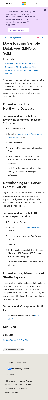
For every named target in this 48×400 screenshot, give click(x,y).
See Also (8, 73)
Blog (7, 384)
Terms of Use (10, 388)
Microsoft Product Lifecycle (19, 16)
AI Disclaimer (10, 381)
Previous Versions (25, 381)
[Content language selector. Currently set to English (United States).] (17, 363)
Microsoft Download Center (29, 227)
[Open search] (37, 3)
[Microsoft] (24, 3)
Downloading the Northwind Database (20, 63)
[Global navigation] (2, 3)
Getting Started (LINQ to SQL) (16, 340)
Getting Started (15, 37)
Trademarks (22, 388)
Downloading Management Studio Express (21, 70)
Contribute (18, 384)
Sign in (43, 3)
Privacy (28, 384)
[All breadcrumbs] (5, 38)
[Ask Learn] (37, 38)
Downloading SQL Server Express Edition (21, 67)
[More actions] (42, 38)
